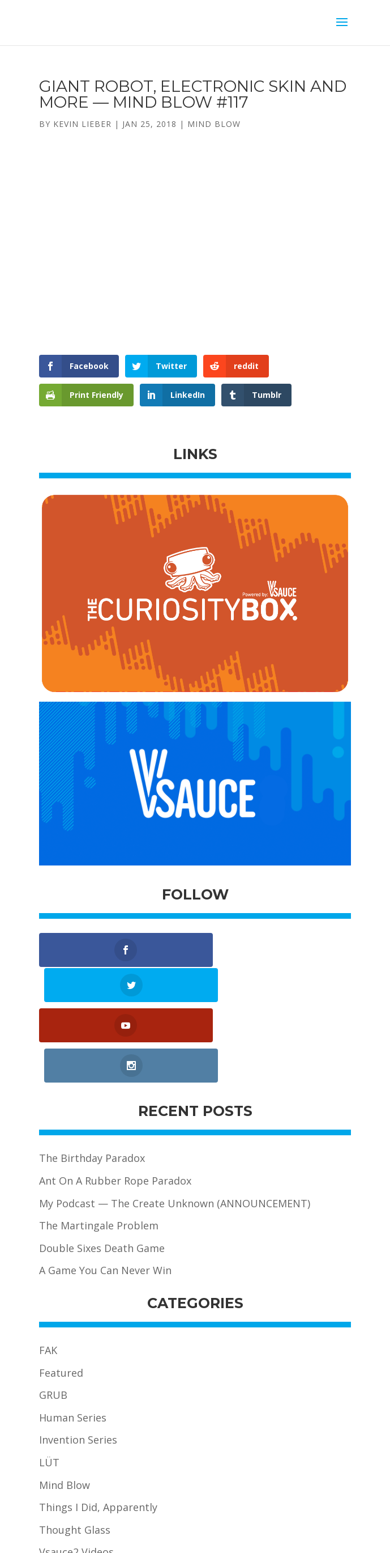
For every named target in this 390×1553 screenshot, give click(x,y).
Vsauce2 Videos (76, 1477)
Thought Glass (74, 1454)
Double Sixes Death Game (102, 1172)
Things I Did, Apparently (98, 1432)
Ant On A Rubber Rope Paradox (115, 1106)
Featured (61, 1297)
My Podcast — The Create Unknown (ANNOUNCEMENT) (174, 1128)
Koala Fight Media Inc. (224, 1536)
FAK (48, 1275)
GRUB (53, 1320)
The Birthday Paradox (92, 1083)
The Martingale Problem (98, 1150)
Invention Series (78, 1365)
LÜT (49, 1387)
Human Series (72, 1342)
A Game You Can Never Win (105, 1195)
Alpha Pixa (294, 1536)
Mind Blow (214, 123)
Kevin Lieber (82, 123)
